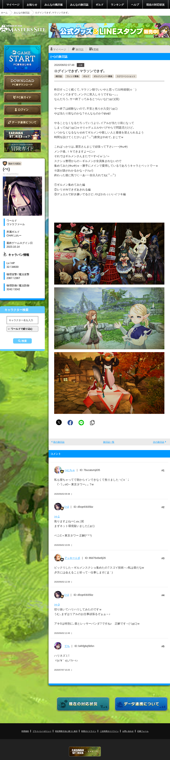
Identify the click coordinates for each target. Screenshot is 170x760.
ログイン (22, 110)
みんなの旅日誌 (79, 4)
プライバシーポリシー (42, 731)
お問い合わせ (128, 731)
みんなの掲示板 (53, 4)
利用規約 (25, 731)
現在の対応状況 (155, 4)
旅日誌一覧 (108, 442)
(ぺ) (66, 506)
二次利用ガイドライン (109, 731)
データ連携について (22, 122)
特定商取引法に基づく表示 (66, 731)
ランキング (117, 4)
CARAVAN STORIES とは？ (22, 135)
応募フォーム (143, 731)
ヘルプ (135, 4)
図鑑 (96, 49)
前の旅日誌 (58, 442)
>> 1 (57, 516)
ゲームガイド (22, 147)
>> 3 (57, 604)
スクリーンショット (126, 76)
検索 (24, 341)
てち (67, 646)
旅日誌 (80, 49)
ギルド (99, 4)
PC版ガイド (22, 97)
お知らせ (32, 4)
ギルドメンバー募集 (103, 76)
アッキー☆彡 (72, 558)
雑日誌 (59, 76)
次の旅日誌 (158, 442)
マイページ (12, 4)
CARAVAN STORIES (85, 751)
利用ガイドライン (88, 731)
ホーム (4, 12)
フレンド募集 (72, 76)
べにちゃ (69, 470)
